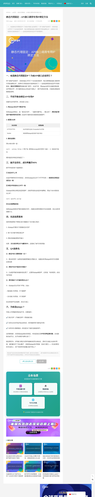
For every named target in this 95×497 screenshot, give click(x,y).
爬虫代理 (68, 112)
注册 (86, 3)
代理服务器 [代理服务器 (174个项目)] (78, 181)
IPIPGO (6, 3)
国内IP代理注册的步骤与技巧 (75, 139)
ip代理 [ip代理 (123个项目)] (85, 172)
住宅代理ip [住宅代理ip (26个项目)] (78, 184)
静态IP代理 (69, 119)
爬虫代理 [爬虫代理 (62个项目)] (77, 193)
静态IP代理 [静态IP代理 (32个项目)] (70, 200)
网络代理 (68, 115)
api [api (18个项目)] (67, 172)
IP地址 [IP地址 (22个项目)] (76, 175)
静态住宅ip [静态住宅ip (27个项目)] (79, 200)
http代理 (85, 491)
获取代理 (27, 3)
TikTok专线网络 (70, 88)
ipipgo (11, 21)
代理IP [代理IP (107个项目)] (85, 178)
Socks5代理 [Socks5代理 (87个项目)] (76, 178)
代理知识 (59, 3)
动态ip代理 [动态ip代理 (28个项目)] (77, 187)
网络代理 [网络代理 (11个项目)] (69, 197)
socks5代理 (69, 85)
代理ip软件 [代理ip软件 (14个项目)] (70, 181)
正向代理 (68, 109)
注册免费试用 (28, 361)
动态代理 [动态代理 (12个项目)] (85, 187)
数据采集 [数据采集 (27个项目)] (85, 190)
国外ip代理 (69, 105)
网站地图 (35, 488)
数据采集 (43, 3)
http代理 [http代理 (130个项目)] (78, 172)
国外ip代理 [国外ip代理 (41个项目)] (77, 190)
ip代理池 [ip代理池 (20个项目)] (69, 175)
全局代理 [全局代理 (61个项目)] (69, 187)
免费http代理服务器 (74, 62)
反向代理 (68, 102)
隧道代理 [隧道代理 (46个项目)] (77, 197)
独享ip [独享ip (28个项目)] (84, 193)
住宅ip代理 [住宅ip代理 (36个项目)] (70, 184)
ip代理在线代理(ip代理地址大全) (78, 54)
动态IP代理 (69, 99)
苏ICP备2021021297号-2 (25, 488)
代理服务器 (69, 92)
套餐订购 (19, 3)
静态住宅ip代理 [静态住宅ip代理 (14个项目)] (71, 203)
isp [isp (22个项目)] (81, 175)
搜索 (86, 30)
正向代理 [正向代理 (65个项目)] (69, 193)
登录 (82, 3)
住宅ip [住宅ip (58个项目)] (86, 181)
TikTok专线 (36, 3)
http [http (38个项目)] (72, 172)
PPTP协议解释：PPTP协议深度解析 (78, 142)
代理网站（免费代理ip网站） (75, 51)
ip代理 (14, 12)
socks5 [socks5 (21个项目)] (69, 178)
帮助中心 (51, 3)
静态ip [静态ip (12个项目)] (84, 197)
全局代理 (68, 95)
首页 (13, 3)
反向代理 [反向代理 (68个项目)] (69, 190)
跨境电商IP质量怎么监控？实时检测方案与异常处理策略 (51, 475)
